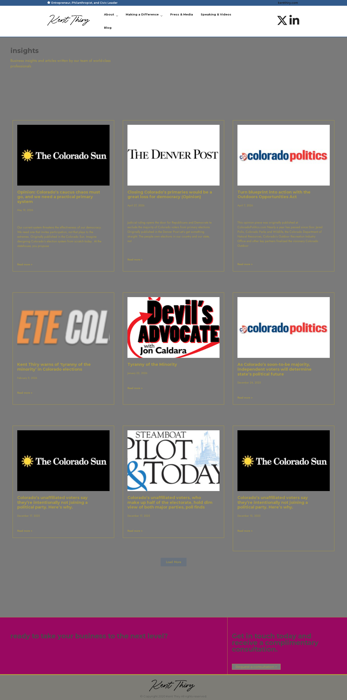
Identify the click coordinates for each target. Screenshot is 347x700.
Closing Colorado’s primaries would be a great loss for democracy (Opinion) (169, 194)
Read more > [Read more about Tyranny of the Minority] (135, 388)
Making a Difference (142, 14)
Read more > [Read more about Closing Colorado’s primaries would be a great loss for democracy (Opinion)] (135, 259)
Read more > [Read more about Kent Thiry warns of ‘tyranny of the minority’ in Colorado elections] (25, 393)
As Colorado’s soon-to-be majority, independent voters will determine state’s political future (274, 369)
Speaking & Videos (216, 14)
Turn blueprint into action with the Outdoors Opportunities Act (273, 194)
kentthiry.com (288, 2)
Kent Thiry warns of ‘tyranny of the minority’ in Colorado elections (54, 367)
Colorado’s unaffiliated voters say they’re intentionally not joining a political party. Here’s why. (52, 502)
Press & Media (181, 14)
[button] (174, 562)
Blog (108, 27)
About (109, 14)
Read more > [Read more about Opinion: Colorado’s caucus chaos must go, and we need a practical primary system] (25, 264)
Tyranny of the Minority (152, 364)
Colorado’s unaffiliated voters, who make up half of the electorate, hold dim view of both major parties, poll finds (169, 502)
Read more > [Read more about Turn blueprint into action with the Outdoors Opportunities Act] (245, 264)
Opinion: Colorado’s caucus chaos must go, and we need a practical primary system (58, 197)
